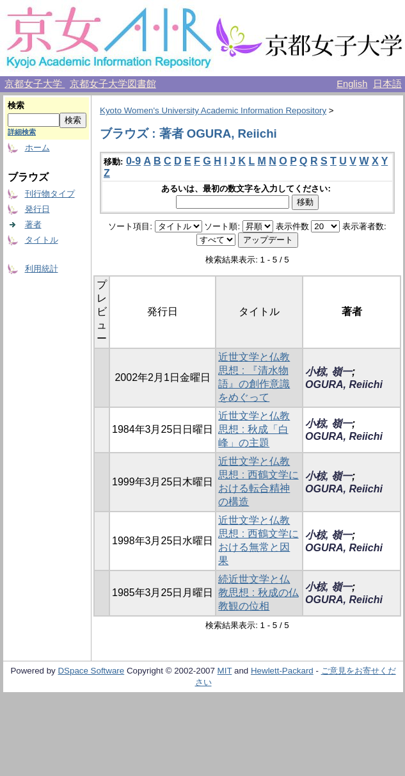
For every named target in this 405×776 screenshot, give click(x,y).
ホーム (37, 147)
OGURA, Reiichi (344, 384)
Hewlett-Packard (282, 670)
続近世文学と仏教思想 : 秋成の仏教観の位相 (258, 592)
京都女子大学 (34, 84)
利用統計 (41, 268)
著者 (33, 224)
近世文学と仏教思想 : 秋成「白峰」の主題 (254, 429)
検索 (16, 105)
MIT (225, 670)
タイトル (41, 240)
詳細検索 (22, 132)
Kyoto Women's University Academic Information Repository (213, 110)
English (352, 84)
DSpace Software (91, 670)
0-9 (133, 161)
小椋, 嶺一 (328, 371)
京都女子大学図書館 (113, 84)
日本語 (387, 84)
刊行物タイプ (50, 193)
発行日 (37, 209)
